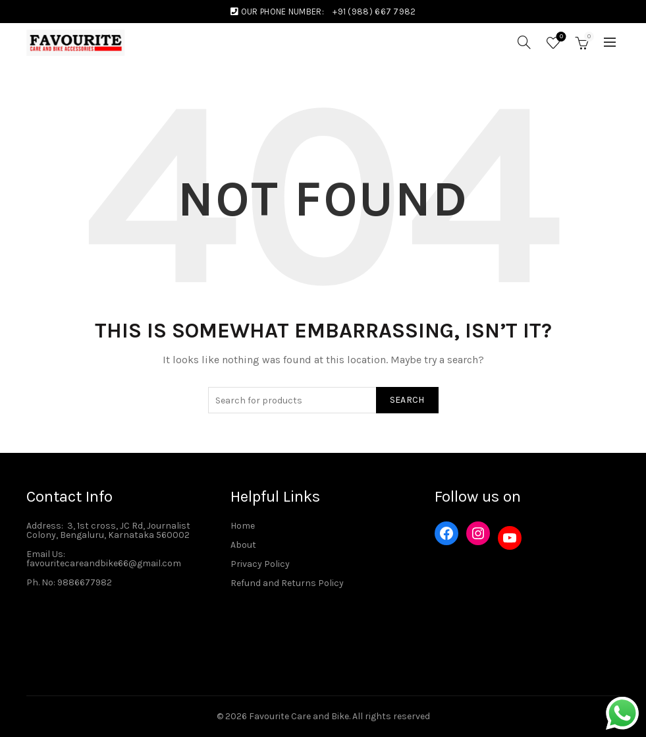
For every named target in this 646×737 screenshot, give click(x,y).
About (243, 544)
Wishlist (560, 37)
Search (407, 399)
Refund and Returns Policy (287, 583)
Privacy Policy (260, 564)
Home (242, 525)
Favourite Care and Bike (299, 716)
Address (43, 525)
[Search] (524, 42)
